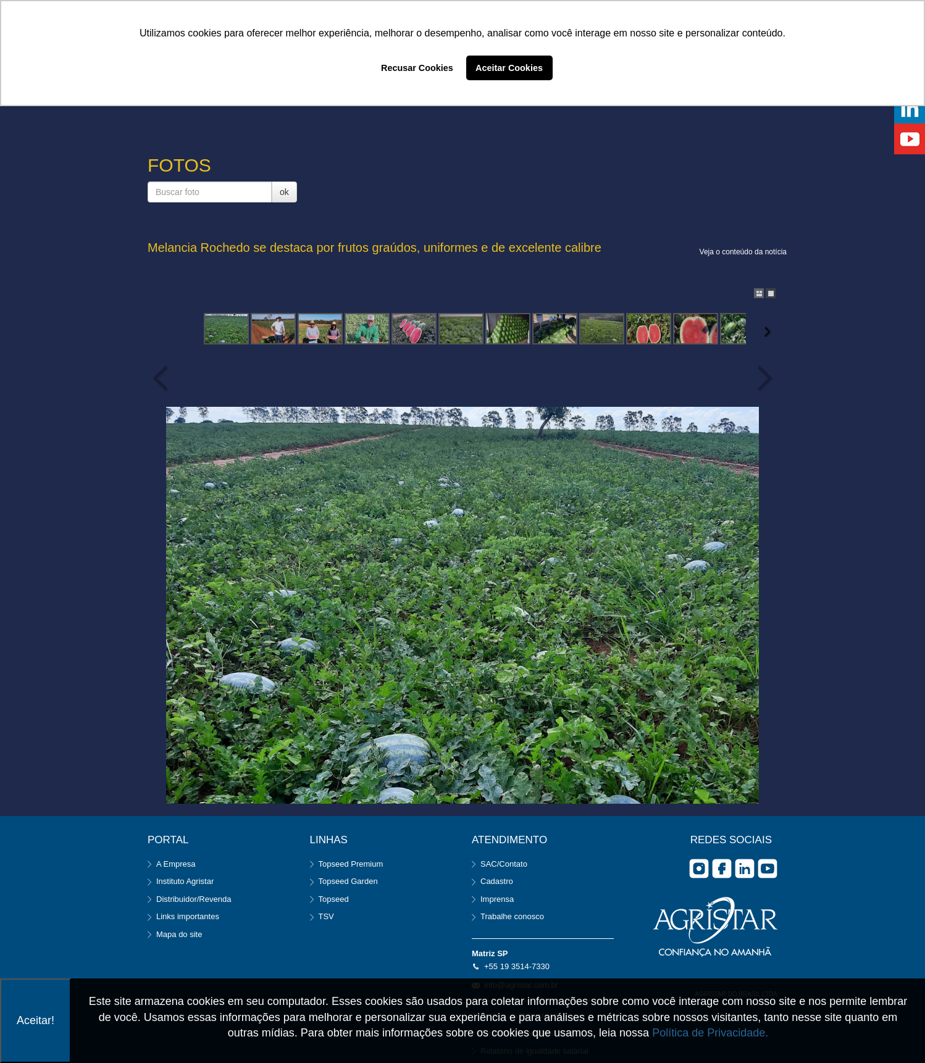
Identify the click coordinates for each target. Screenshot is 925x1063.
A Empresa (176, 864)
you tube (767, 868)
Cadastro (496, 881)
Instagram (699, 868)
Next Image (762, 378)
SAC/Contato (503, 864)
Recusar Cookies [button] (417, 68)
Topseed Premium (351, 864)
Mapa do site (179, 934)
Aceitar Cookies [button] (509, 68)
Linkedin (745, 868)
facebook (722, 868)
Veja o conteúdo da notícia (743, 252)
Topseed (334, 899)
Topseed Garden (348, 881)
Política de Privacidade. (710, 1033)
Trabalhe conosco (512, 916)
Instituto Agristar (185, 881)
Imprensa (497, 899)
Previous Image (163, 378)
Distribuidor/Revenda (193, 899)
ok (284, 192)
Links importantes (187, 916)
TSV (326, 916)
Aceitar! (35, 1020)
